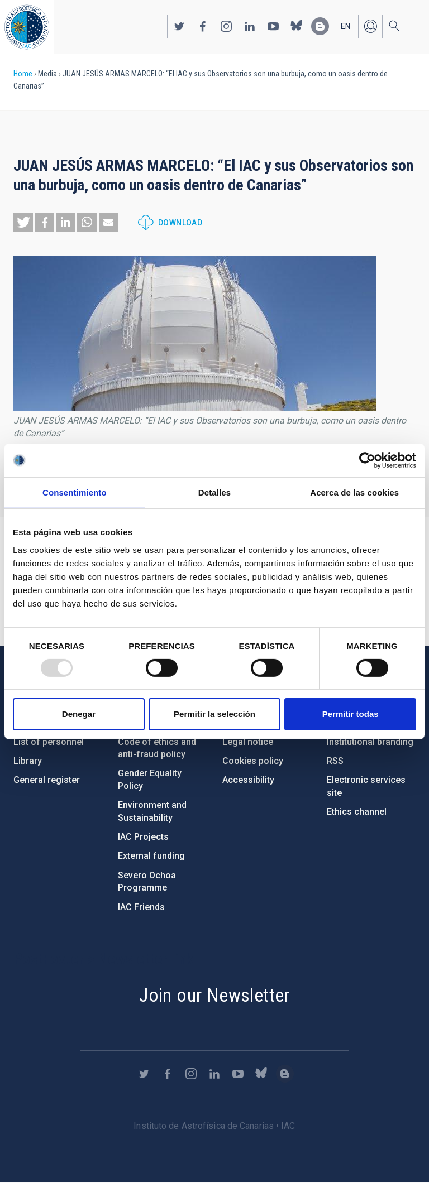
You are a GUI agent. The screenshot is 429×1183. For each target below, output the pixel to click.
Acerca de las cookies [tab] (354, 492)
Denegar (79, 714)
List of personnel (48, 742)
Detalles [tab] (214, 492)
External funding (151, 855)
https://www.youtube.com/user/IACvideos (273, 26)
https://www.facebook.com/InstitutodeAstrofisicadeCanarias (202, 26)
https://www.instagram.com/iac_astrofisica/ (226, 26)
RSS (335, 761)
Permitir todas (350, 714)
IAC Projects (143, 836)
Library (27, 761)
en (345, 26)
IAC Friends (141, 907)
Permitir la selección (214, 714)
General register (46, 780)
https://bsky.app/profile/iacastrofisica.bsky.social (296, 26)
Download (180, 222)
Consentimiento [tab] (74, 492)
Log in (370, 26)
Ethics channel (357, 811)
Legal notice (247, 742)
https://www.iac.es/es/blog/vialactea (320, 26)
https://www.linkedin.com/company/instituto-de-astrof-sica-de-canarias (249, 26)
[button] (23, 222)
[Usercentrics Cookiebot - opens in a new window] (367, 460)
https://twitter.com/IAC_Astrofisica (179, 26)
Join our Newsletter (214, 995)
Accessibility (248, 780)
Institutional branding (370, 742)
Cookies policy (252, 761)
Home (22, 73)
